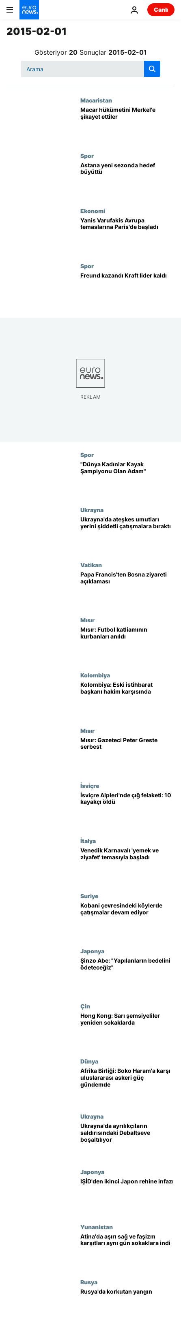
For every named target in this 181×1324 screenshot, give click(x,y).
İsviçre (89, 785)
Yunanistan (96, 1227)
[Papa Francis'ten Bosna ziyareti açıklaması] (127, 589)
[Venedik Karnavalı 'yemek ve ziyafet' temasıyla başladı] (127, 865)
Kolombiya (95, 675)
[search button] (152, 69)
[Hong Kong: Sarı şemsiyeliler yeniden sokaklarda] (127, 1030)
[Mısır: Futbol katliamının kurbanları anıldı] (127, 644)
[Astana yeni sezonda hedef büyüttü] (127, 180)
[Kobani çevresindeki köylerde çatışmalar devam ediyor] (127, 920)
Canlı (161, 9)
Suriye (89, 896)
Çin (85, 1006)
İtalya (88, 840)
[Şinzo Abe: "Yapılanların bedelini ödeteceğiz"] (127, 975)
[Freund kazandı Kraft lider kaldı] (127, 290)
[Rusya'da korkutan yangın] (127, 1306)
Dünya (89, 1061)
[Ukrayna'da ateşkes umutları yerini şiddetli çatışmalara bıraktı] (127, 534)
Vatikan (91, 565)
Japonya (92, 951)
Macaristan (96, 100)
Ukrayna (91, 509)
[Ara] (90, 69)
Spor (87, 155)
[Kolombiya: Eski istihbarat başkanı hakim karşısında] (127, 699)
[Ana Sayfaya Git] (29, 9)
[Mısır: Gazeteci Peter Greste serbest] (127, 755)
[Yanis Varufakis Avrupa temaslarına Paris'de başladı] (127, 235)
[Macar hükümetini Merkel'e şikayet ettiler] (127, 124)
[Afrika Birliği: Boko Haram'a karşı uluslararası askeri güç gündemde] (127, 1085)
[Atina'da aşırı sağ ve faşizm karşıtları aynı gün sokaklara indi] (127, 1251)
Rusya (88, 1282)
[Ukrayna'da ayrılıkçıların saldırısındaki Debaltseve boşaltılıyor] (127, 1140)
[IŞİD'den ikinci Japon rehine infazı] (127, 1196)
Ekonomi (92, 210)
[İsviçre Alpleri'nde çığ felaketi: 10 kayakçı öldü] (127, 810)
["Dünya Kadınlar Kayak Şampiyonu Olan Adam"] (127, 479)
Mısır (87, 620)
